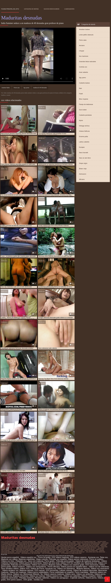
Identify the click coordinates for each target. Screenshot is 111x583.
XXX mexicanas (91, 565)
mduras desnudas (22, 552)
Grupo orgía (83, 163)
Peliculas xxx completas (21, 565)
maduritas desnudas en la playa (68, 549)
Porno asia (82, 40)
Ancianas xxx (93, 557)
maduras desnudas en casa (67, 545)
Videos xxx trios (8, 561)
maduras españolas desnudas (26, 548)
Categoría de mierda (31, 9)
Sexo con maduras (35, 561)
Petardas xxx (21, 561)
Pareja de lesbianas (86, 104)
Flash (81, 94)
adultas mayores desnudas (10, 541)
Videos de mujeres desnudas (85, 570)
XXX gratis (28, 580)
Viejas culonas (42, 559)
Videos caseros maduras (54, 574)
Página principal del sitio (10, 9)
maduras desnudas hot (25, 546)
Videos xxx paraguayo (59, 578)
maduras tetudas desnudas (25, 549)
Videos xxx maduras (17, 572)
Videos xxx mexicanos (100, 568)
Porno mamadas (82, 572)
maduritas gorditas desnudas (45, 550)
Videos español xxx (28, 557)
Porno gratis (49, 561)
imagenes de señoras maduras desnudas (57, 541)
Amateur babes (84, 29)
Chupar (81, 51)
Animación (82, 174)
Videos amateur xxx (10, 570)
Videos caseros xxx (54, 576)
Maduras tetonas (26, 570)
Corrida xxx (83, 67)
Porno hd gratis (44, 557)
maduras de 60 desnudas (25, 545)
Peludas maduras (26, 578)
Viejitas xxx (17, 574)
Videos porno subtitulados (38, 572)
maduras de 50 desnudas (90, 544)
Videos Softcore (84, 131)
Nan (80, 88)
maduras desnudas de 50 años (46, 545)
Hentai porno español (10, 557)
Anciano (82, 45)
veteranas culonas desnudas (71, 553)
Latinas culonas (65, 570)
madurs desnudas (77, 550)
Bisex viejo (83, 168)
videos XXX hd (66, 563)
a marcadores (69, 9)
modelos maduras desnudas (39, 552)
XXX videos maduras (60, 557)
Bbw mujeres (83, 99)
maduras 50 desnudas (45, 543)
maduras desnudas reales (66, 546)
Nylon (81, 120)
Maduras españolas (27, 559)
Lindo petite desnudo (86, 35)
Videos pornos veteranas (78, 559)
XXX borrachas (52, 570)
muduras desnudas (57, 552)
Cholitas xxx (79, 563)
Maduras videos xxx (98, 572)
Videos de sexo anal (51, 563)
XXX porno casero (14, 580)
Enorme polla (83, 136)
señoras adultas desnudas (31, 553)
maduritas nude (63, 550)
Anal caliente (83, 72)
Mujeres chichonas (20, 576)
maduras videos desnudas (46, 549)
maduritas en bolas (88, 549)
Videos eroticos (18, 567)
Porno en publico (96, 559)
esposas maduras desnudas (31, 541)
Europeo (82, 147)
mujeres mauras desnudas (10, 553)
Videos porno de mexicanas (30, 563)
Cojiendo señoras (77, 578)
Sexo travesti (83, 152)
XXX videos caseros (78, 557)
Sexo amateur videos (10, 568)
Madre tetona (6, 574)
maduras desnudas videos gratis (88, 546)
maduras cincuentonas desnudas (88, 543)
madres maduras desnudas (26, 543)
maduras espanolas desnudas (48, 548)
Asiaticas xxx (6, 576)
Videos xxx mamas (37, 576)
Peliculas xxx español (58, 559)
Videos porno (99, 574)
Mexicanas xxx (91, 563)
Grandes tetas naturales (87, 61)
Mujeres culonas (55, 565)
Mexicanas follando (31, 574)
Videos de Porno (37, 568)
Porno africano (54, 567)
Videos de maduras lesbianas (87, 561)
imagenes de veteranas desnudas (84, 541)
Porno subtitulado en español (62, 572)
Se (41, 574)
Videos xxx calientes (72, 576)
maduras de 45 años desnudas (70, 544)
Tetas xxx (104, 557)
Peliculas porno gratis (65, 561)
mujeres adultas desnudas (95, 552)
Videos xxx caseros (40, 565)
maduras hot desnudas (69, 548)
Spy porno (82, 77)
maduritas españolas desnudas (22, 550)
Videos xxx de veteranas (99, 567)
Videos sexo (70, 574)
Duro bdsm (83, 110)
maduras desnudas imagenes (45, 546)
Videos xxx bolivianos (66, 568)
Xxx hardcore (83, 56)
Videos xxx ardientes (84, 574)
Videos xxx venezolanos (36, 567)
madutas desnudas (91, 550)
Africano (82, 179)
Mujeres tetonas (83, 568)
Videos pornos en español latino (74, 567)
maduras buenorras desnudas (64, 543)
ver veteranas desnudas (50, 553)
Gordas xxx (39, 580)
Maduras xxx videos (9, 559)
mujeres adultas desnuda (75, 552)
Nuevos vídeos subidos (51, 9)
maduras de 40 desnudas (40, 87)
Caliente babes (84, 83)
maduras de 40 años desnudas (29, 544)
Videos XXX (24, 568)
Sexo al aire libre (85, 158)
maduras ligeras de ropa (87, 548)
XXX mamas (39, 570)
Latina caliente (84, 142)
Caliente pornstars (85, 115)
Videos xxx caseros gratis (73, 565)
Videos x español (88, 576)
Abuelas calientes (42, 578)
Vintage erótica (84, 126)
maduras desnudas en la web (88, 545)
